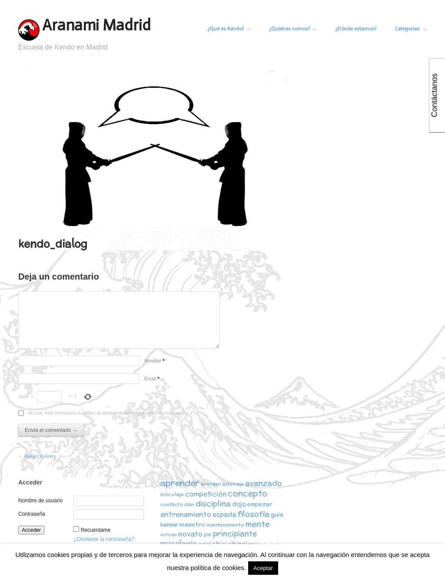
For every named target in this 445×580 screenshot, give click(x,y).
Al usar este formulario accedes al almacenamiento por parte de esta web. (108, 413)
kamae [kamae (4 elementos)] (169, 525)
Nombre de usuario (40, 501)
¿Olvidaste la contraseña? (103, 539)
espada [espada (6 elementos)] (224, 514)
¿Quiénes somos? (293, 28)
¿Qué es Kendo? (229, 28)
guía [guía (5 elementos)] (277, 514)
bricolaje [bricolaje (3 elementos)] (172, 494)
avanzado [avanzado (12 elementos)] (263, 483)
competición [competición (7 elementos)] (205, 493)
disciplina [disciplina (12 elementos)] (213, 503)
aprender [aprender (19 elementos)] (179, 483)
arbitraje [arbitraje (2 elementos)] (233, 484)
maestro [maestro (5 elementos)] (192, 524)
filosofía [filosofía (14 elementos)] (253, 513)
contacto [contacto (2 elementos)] (171, 504)
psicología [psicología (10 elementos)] (178, 543)
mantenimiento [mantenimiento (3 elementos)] (225, 524)
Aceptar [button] (263, 568)
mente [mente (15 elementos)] (258, 523)
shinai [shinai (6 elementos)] (238, 543)
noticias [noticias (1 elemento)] (168, 534)
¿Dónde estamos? (355, 28)
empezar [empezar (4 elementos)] (259, 504)
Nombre (154, 360)
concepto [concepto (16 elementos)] (247, 493)
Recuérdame (96, 530)
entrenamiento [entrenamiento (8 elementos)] (185, 514)
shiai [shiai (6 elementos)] (220, 543)
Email (151, 378)
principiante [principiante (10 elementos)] (235, 533)
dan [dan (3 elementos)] (189, 504)
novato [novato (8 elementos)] (190, 533)
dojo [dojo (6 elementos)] (239, 503)
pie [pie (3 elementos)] (208, 534)
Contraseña (31, 514)
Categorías (411, 28)
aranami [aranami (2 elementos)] (211, 484)
